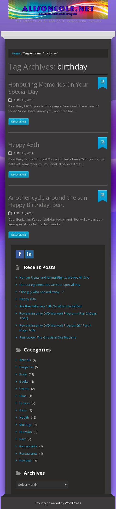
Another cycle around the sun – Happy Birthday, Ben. (50, 201)
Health (24, 417)
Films (23, 396)
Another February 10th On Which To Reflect (50, 306)
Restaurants (28, 446)
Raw (22, 439)
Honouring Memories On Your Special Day (48, 87)
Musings (25, 424)
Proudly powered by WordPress (58, 503)
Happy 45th (23, 144)
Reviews (25, 460)
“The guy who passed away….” (41, 292)
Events (24, 388)
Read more (18, 121)
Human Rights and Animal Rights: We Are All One (54, 277)
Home (16, 53)
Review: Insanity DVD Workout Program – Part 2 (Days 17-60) (58, 315)
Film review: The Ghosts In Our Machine (47, 337)
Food (23, 410)
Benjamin (26, 367)
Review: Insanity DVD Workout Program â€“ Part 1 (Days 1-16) (55, 327)
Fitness (24, 403)
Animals (25, 360)
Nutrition (25, 432)
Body (23, 374)
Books (24, 381)
